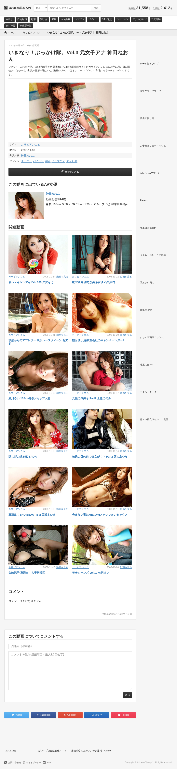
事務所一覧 (26, 25)
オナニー (26, 161)
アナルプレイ (140, 19)
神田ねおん (28, 155)
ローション (122, 19)
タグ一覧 (10, 25)
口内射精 (22, 19)
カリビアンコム (30, 144)
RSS (49, 762)
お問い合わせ (14, 762)
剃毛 (47, 161)
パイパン (93, 19)
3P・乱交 (107, 19)
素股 (54, 19)
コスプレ (79, 19)
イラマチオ (58, 161)
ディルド (71, 161)
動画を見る (72, 171)
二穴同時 (156, 19)
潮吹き (43, 19)
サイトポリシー (33, 762)
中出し (9, 19)
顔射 (33, 19)
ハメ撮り (65, 19)
